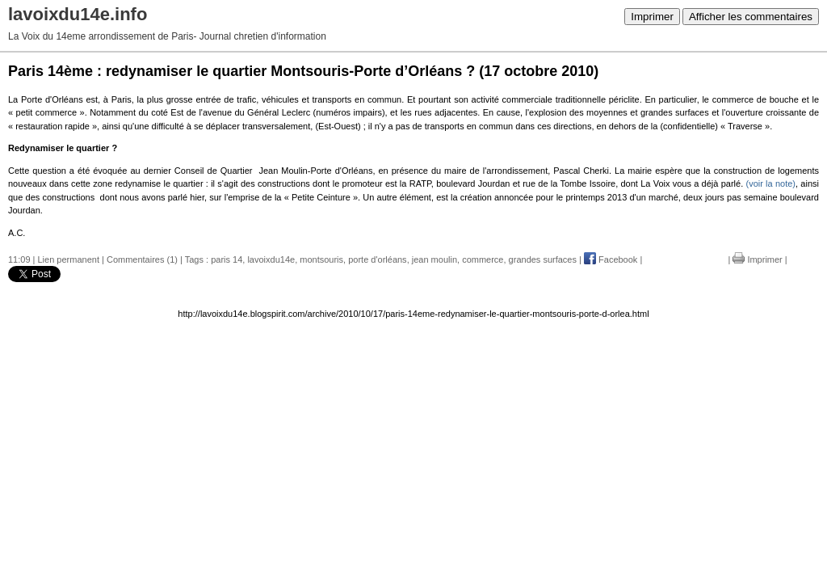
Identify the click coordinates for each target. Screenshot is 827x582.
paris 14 (226, 259)
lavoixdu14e (271, 259)
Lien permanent (68, 259)
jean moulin (434, 259)
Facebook (610, 259)
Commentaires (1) (142, 259)
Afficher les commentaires (750, 17)
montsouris (321, 259)
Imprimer (652, 17)
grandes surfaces (543, 259)
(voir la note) (770, 183)
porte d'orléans (377, 259)
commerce (482, 259)
